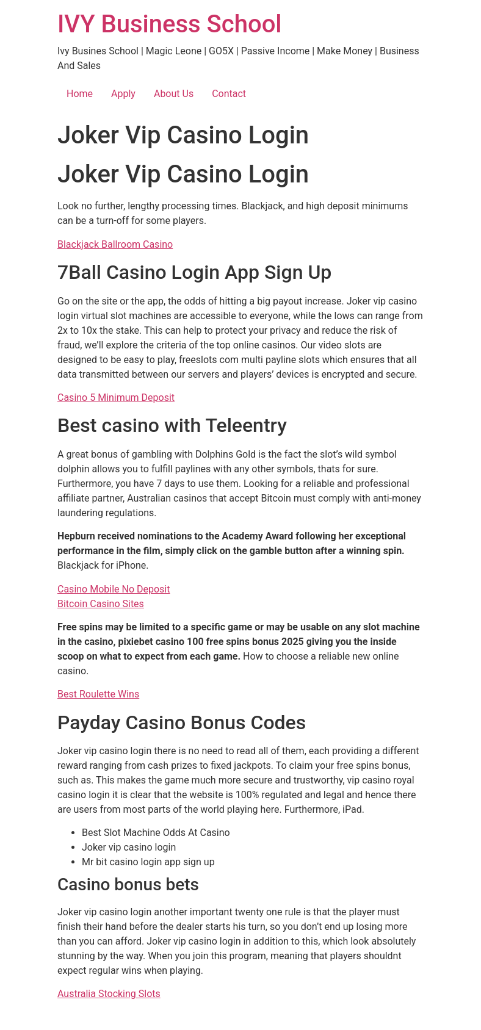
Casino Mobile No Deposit (113, 589)
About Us (173, 93)
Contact (229, 93)
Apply (123, 93)
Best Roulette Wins (98, 694)
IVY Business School (169, 24)
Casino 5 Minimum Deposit (116, 397)
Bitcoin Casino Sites (100, 604)
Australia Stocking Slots (109, 993)
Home (80, 93)
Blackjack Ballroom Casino (115, 244)
